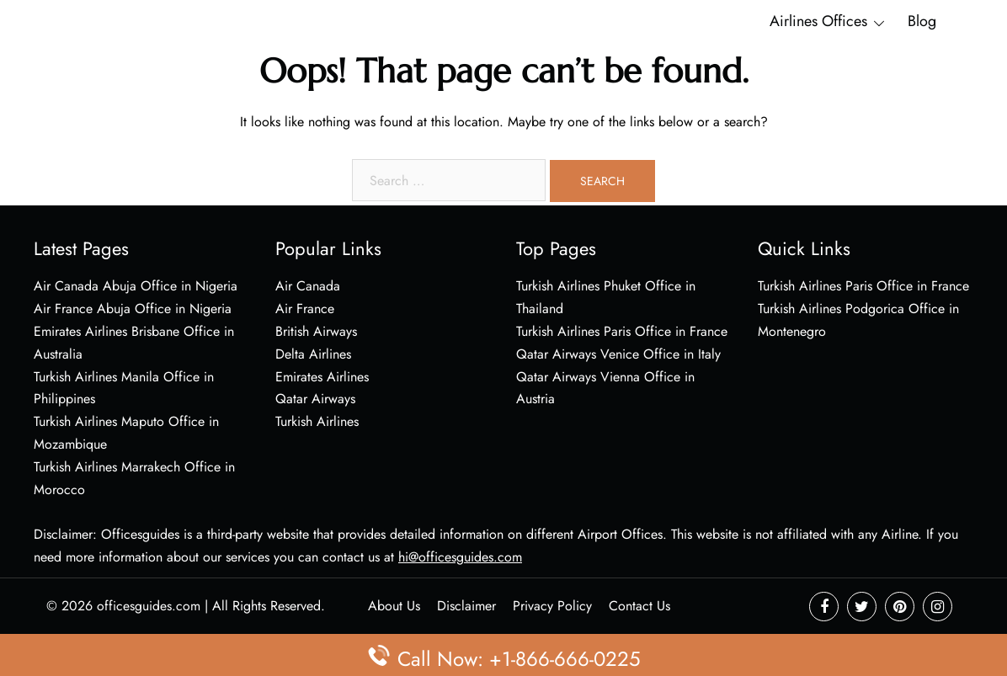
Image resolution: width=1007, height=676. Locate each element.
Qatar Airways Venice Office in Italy (618, 354)
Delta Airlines (313, 354)
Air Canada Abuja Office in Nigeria (135, 285)
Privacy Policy (552, 605)
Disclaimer (466, 605)
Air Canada (307, 285)
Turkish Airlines (317, 421)
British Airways (316, 331)
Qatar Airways (315, 398)
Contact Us (639, 605)
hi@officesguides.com (460, 557)
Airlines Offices (818, 21)
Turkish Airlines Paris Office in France (621, 331)
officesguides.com (148, 605)
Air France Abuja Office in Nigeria (133, 308)
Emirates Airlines (322, 376)
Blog (922, 21)
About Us (394, 605)
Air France (304, 308)
